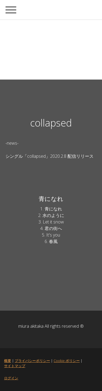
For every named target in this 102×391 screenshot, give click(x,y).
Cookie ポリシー (67, 360)
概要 (7, 360)
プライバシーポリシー (32, 360)
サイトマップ (14, 365)
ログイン (11, 378)
